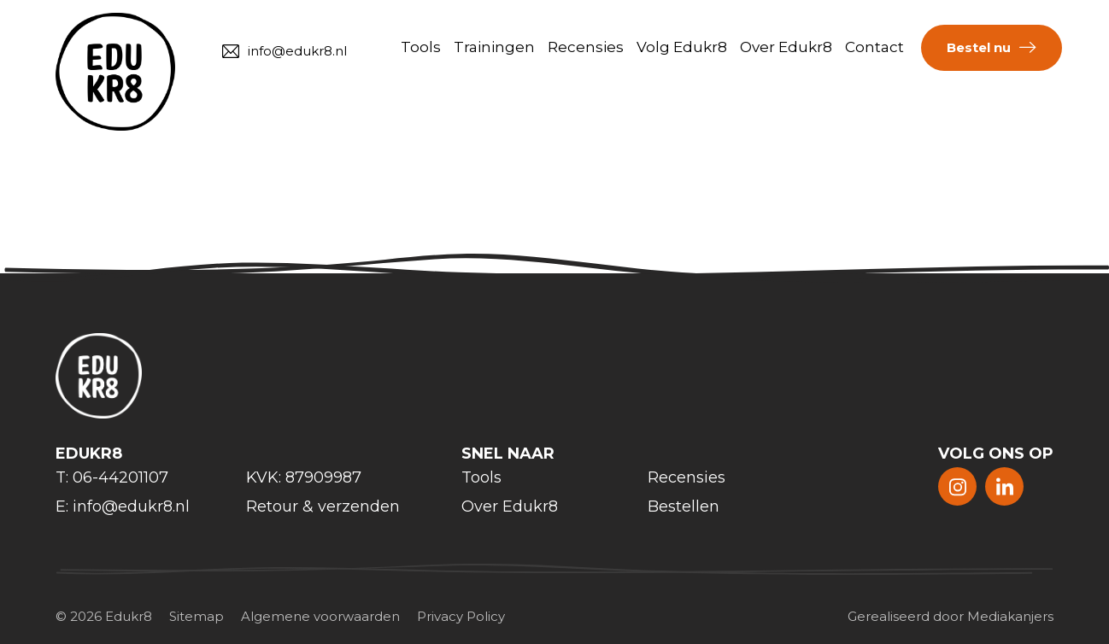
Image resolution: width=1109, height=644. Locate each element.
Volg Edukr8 (682, 47)
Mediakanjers (1010, 616)
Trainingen (494, 47)
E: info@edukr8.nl (123, 506)
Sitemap (196, 616)
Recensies (586, 47)
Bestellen (683, 506)
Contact (874, 47)
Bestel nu (979, 47)
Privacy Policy (461, 616)
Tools (421, 47)
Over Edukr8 (786, 47)
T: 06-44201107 (112, 477)
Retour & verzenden (323, 506)
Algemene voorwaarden (320, 616)
